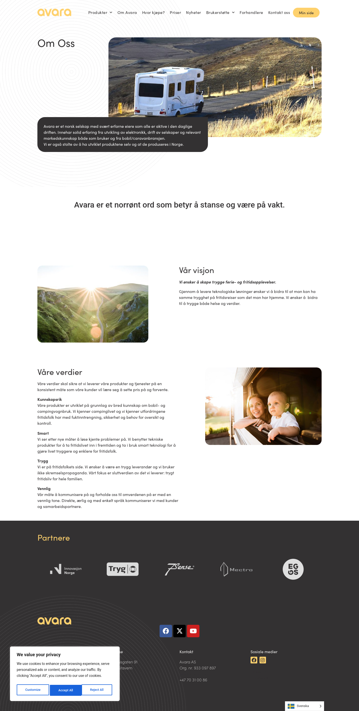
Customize (32, 690)
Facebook (259, 677)
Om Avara (127, 12)
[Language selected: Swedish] (304, 706)
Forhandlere (251, 12)
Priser (175, 12)
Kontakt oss (279, 12)
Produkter (100, 12)
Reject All (65, 690)
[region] (65, 675)
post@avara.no (194, 673)
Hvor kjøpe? (153, 12)
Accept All (97, 690)
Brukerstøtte (220, 12)
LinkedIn (258, 671)
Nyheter (193, 12)
